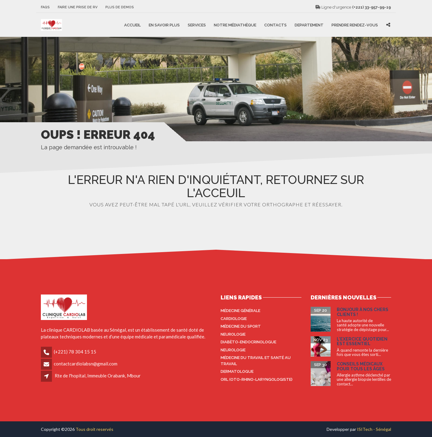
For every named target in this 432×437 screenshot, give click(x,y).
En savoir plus (164, 24)
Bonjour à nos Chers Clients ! (362, 312)
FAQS (45, 7)
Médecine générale (240, 310)
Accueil (132, 24)
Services (197, 24)
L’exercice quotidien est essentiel (362, 341)
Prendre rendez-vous (355, 24)
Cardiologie (234, 318)
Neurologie (233, 334)
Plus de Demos (119, 7)
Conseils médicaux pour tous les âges (361, 366)
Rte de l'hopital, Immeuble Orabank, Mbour (98, 375)
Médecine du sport (241, 326)
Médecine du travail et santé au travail (256, 360)
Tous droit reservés (94, 429)
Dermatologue (237, 371)
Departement (309, 24)
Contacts (275, 24)
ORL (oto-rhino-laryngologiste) (257, 379)
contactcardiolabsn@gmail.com (85, 363)
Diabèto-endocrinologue (248, 342)
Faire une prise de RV (77, 7)
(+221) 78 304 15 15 (75, 351)
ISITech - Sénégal (374, 429)
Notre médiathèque (235, 24)
